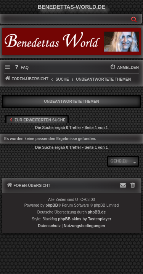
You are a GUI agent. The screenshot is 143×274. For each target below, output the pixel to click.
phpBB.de (97, 212)
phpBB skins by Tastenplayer (84, 219)
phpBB (51, 205)
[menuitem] (21, 67)
